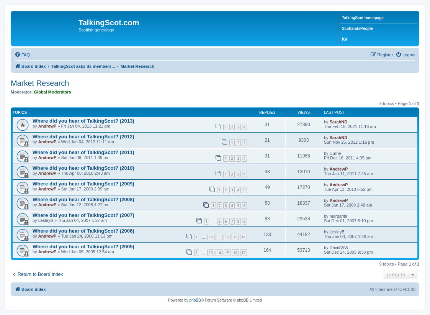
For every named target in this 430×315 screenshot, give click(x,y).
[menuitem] (22, 54)
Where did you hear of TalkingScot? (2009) (83, 184)
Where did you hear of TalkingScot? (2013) (83, 121)
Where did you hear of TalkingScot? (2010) (83, 168)
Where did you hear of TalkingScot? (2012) (83, 136)
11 (219, 237)
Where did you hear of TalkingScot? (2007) (83, 215)
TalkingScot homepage (363, 18)
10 (211, 237)
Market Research (40, 83)
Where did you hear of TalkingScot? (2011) (83, 152)
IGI (344, 39)
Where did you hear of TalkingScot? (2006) (83, 231)
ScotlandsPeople (357, 28)
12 (227, 237)
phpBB (195, 300)
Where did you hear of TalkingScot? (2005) (83, 246)
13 (235, 237)
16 (235, 252)
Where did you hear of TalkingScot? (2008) (83, 199)
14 (243, 237)
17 (243, 252)
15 (227, 252)
